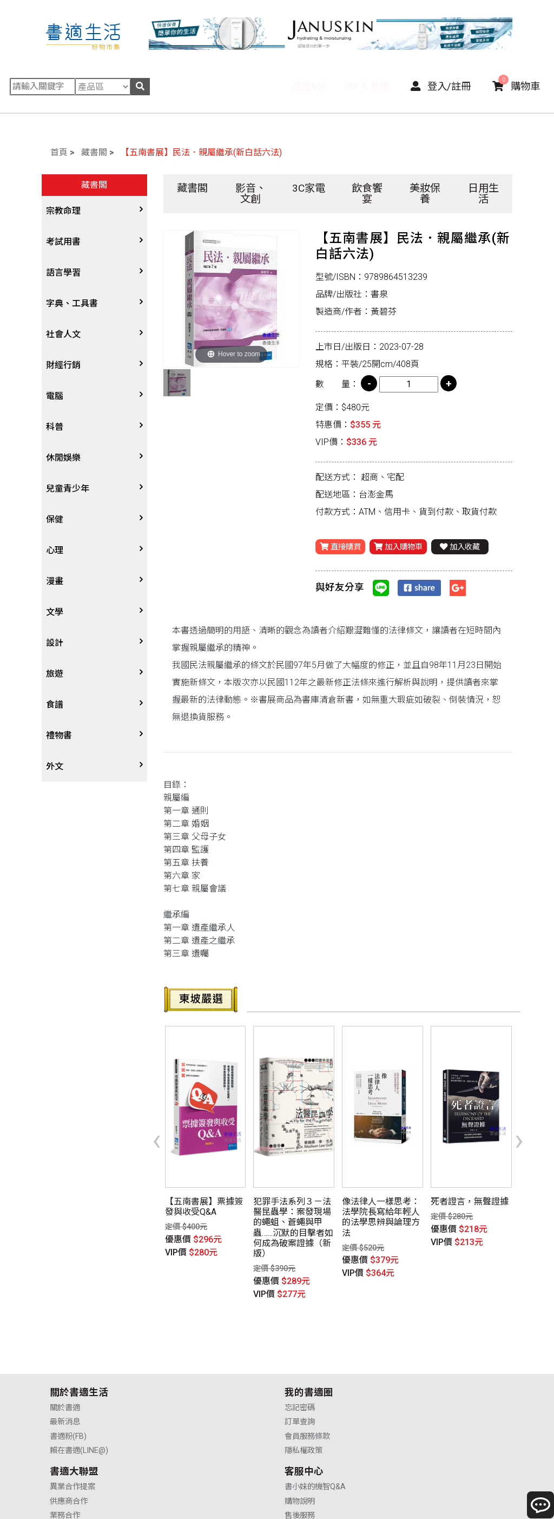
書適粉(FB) (68, 1381)
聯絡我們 (418, 1395)
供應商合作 (304, 1367)
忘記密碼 (182, 1353)
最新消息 (65, 1367)
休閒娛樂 (63, 458)
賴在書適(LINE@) (79, 1395)
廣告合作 (300, 1395)
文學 (54, 612)
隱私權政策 (186, 1395)
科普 (54, 427)
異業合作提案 (308, 1353)
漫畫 (54, 581)
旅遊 (54, 674)
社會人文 (63, 334)
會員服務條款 (190, 1381)
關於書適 (65, 1353)
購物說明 (418, 1367)
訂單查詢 (182, 1367)
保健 (54, 519)
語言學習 (63, 272)
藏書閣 (94, 152)
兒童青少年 (67, 488)
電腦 (54, 396)
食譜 (54, 704)
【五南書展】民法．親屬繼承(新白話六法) (201, 152)
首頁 (59, 152)
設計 (54, 643)
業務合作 (300, 1381)
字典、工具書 (72, 303)
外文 (54, 766)
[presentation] (156, 1123)
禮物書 (59, 735)
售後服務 (418, 1381)
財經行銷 (63, 365)
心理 (54, 550)
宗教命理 (63, 211)
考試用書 (63, 242)
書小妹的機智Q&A (433, 1353)
